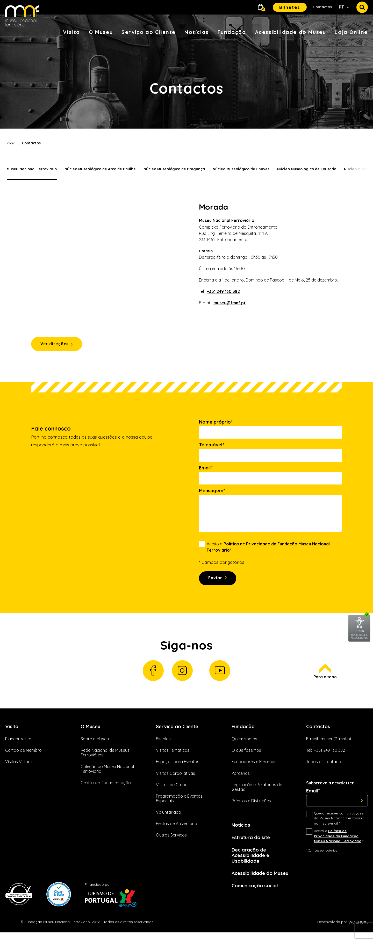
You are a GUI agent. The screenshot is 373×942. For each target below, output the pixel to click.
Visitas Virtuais (19, 768)
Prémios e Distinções (251, 807)
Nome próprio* (216, 424)
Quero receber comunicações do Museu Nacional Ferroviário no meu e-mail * (339, 825)
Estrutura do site (253, 844)
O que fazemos (246, 757)
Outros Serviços (171, 841)
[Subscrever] (362, 807)
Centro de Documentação (106, 789)
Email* (206, 470)
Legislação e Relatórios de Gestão (257, 793)
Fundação (232, 32)
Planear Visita (18, 745)
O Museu (101, 32)
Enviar (216, 581)
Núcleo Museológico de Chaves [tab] (239, 169)
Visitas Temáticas (172, 757)
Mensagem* (212, 493)
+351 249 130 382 (223, 291)
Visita (71, 32)
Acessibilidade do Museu (290, 32)
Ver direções (57, 345)
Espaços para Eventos (177, 768)
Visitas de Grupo (172, 791)
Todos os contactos (325, 768)
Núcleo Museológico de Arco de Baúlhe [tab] (98, 169)
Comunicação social (257, 894)
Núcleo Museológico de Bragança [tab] (172, 169)
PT (342, 7)
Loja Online (351, 32)
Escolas (163, 745)
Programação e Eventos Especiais (179, 805)
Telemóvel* (211, 447)
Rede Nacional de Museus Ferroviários (105, 759)
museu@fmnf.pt (229, 302)
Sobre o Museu (95, 745)
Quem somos (244, 745)
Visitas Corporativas (175, 779)
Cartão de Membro (23, 757)
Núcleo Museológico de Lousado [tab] (305, 169)
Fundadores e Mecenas (254, 768)
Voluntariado (168, 818)
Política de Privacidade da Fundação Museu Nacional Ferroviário (337, 842)
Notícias (196, 32)
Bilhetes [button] (289, 7)
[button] (260, 7)
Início (10, 143)
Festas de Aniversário (176, 830)
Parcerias (241, 779)
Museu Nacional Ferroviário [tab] (30, 169)
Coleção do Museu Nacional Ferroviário (107, 775)
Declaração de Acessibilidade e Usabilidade (252, 863)
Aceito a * (268, 549)
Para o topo (324, 677)
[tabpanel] (186, 278)
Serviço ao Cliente (148, 32)
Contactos (322, 7)
